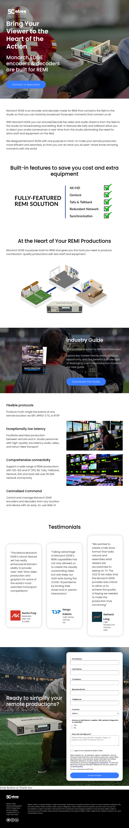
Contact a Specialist (26, 84)
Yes (75, 725)
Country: (75, 709)
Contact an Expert (94, 775)
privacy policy (78, 766)
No (75, 728)
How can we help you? (80, 734)
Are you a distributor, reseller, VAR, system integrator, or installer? (94, 721)
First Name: (76, 659)
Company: (75, 679)
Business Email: (77, 689)
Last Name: (76, 669)
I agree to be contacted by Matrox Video (88, 751)
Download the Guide (86, 381)
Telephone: (76, 699)
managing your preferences (98, 763)
